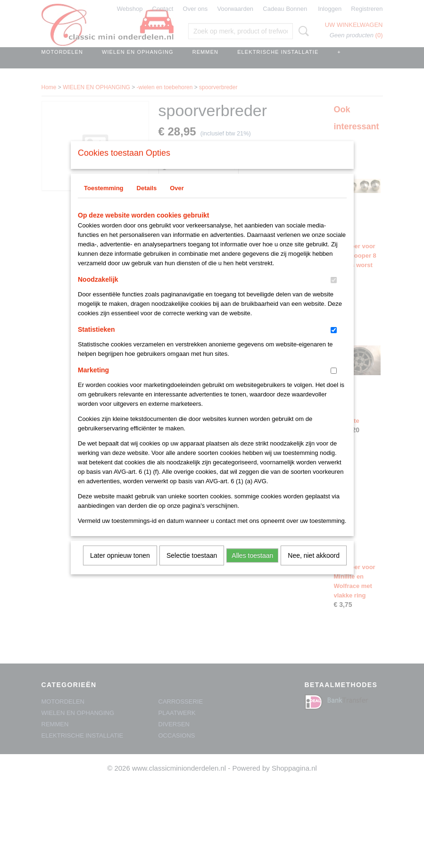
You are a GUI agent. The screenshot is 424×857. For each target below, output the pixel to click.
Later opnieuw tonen (120, 567)
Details (147, 200)
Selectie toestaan (191, 567)
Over (177, 200)
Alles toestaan (252, 567)
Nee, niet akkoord (314, 567)
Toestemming (104, 200)
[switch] (334, 292)
